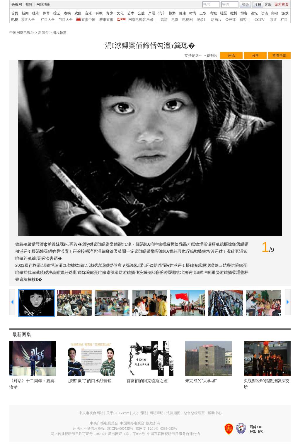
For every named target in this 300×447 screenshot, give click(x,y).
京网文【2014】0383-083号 (156, 428)
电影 (174, 20)
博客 (244, 13)
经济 (35, 13)
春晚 (67, 13)
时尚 (192, 13)
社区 (223, 13)
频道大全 (28, 20)
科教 (99, 13)
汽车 (162, 13)
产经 (151, 13)
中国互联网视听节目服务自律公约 (173, 434)
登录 (245, 5)
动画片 (216, 20)
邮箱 (274, 13)
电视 (14, 20)
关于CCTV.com (117, 413)
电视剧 (187, 20)
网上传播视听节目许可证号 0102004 (78, 434)
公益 (141, 13)
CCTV (260, 20)
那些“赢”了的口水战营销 (90, 380)
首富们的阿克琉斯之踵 (147, 380)
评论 (231, 55)
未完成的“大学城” (201, 380)
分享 (255, 55)
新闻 (25, 13)
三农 (203, 13)
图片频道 (59, 33)
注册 (257, 5)
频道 (273, 20)
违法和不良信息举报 (89, 428)
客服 (268, 4)
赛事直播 (106, 20)
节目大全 (66, 20)
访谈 (264, 13)
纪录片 (202, 20)
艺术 (130, 13)
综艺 (56, 13)
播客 (243, 20)
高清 (164, 20)
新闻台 (43, 33)
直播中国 (88, 20)
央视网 (16, 4)
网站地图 (43, 4)
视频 (29, 4)
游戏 (285, 13)
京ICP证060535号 (120, 428)
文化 (120, 13)
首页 (14, 13)
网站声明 (156, 413)
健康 (182, 13)
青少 (109, 13)
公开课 (230, 20)
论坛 (254, 13)
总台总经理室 (194, 413)
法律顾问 (173, 413)
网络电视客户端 (140, 20)
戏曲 (77, 13)
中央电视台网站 (91, 413)
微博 (233, 13)
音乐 (88, 13)
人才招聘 (139, 413)
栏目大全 (48, 20)
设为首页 (282, 4)
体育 (46, 13)
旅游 (172, 13)
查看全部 (279, 55)
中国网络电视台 (21, 33)
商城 (213, 13)
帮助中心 (215, 413)
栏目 (284, 20)
